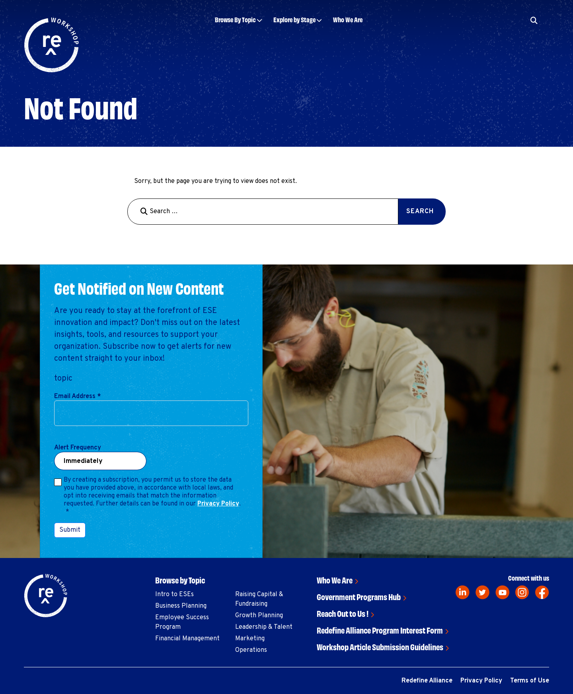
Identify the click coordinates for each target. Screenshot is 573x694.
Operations (251, 650)
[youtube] (502, 592)
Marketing (250, 639)
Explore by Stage (294, 19)
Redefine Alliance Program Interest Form (380, 629)
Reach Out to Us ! (342, 613)
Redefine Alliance (426, 681)
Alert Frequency (77, 448)
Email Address (77, 396)
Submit (69, 530)
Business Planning (181, 606)
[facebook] (542, 592)
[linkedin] (463, 592)
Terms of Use (529, 681)
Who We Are (348, 19)
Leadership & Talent (263, 627)
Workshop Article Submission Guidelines (380, 646)
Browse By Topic (235, 19)
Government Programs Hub (359, 596)
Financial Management (187, 639)
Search (420, 212)
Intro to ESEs (174, 595)
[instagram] (522, 592)
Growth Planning (259, 616)
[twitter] (482, 592)
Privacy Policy (218, 504)
